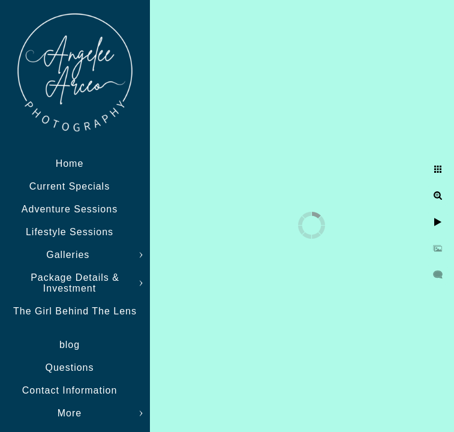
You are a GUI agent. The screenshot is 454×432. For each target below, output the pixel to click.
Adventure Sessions (70, 209)
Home (70, 163)
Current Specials (69, 186)
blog (69, 345)
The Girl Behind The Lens (75, 311)
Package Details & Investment (75, 282)
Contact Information (70, 390)
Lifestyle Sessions (69, 232)
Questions (69, 367)
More (70, 413)
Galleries (69, 255)
